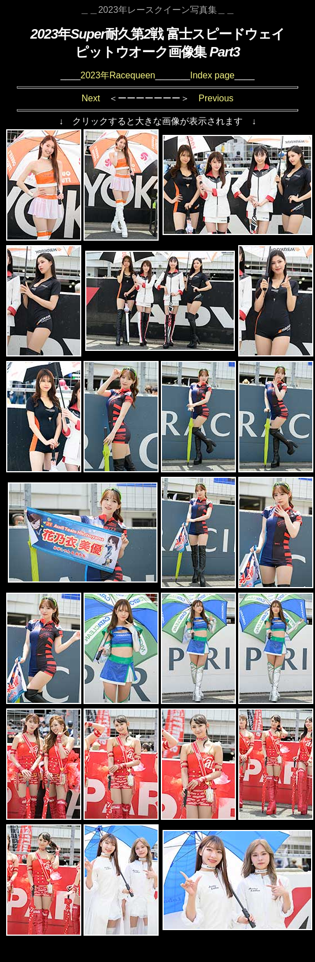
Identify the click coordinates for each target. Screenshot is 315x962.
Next (90, 98)
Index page (212, 75)
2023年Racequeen (118, 75)
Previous (215, 98)
